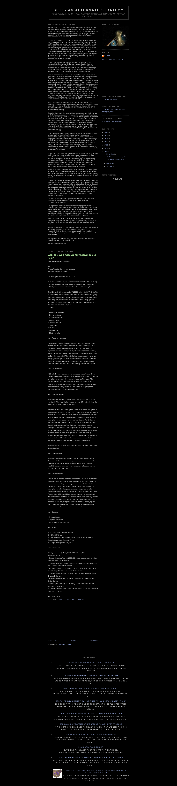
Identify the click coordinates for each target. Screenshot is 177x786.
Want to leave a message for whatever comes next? (72, 256)
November (110, 154)
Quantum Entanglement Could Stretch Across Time (91, 675)
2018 (106, 135)
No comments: (78, 599)
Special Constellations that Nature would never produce (91, 724)
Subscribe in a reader (109, 99)
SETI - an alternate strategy (89, 10)
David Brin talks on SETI (90, 747)
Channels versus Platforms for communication (91, 734)
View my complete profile (112, 59)
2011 (106, 145)
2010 (106, 148)
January (109, 166)
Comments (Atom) (64, 645)
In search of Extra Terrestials (112, 122)
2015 (106, 142)
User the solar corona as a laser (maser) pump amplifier (91, 714)
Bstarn (107, 55)
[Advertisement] (66, 622)
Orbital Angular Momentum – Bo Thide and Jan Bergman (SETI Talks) (91, 701)
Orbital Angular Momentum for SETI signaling (91, 663)
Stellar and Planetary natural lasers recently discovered (91, 757)
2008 (106, 151)
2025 (106, 132)
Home (73, 640)
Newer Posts (52, 640)
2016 (106, 138)
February (109, 163)
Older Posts (94, 640)
